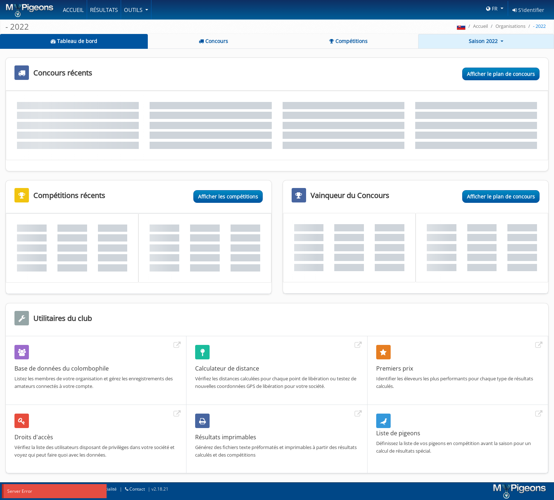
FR (492, 8)
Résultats (104, 9)
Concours (213, 41)
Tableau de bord (74, 41)
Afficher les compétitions (228, 196)
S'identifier (528, 10)
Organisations (510, 26)
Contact (135, 489)
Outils (134, 9)
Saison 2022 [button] (484, 41)
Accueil (73, 9)
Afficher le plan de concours (501, 73)
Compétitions (348, 41)
